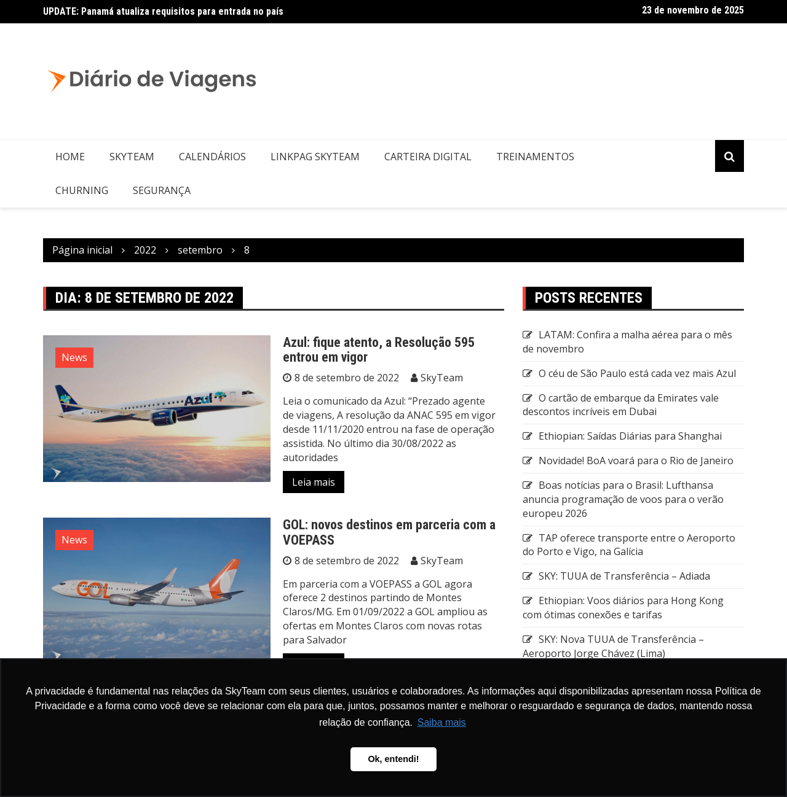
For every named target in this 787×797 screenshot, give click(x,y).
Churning (81, 190)
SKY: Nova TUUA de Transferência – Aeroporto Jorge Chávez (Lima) (613, 646)
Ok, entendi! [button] (393, 759)
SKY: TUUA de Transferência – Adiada (624, 576)
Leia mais (313, 482)
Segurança (162, 190)
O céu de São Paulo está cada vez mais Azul (637, 373)
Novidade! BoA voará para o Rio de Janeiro (636, 460)
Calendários (212, 156)
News (74, 357)
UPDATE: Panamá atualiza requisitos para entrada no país (163, 11)
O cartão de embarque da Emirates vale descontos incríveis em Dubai (621, 405)
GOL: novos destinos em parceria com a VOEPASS (389, 532)
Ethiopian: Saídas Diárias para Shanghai (630, 436)
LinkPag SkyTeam (315, 156)
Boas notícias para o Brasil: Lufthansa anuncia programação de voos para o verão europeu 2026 (623, 499)
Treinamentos (535, 156)
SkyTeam (131, 156)
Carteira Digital (428, 156)
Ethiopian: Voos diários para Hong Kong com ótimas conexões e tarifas (623, 607)
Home (70, 156)
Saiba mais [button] (441, 722)
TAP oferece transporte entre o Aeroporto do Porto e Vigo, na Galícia (629, 545)
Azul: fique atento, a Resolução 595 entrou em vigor (379, 350)
